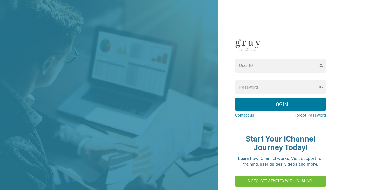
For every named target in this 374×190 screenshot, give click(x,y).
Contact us (244, 115)
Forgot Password (310, 115)
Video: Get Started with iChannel (280, 181)
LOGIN (280, 104)
